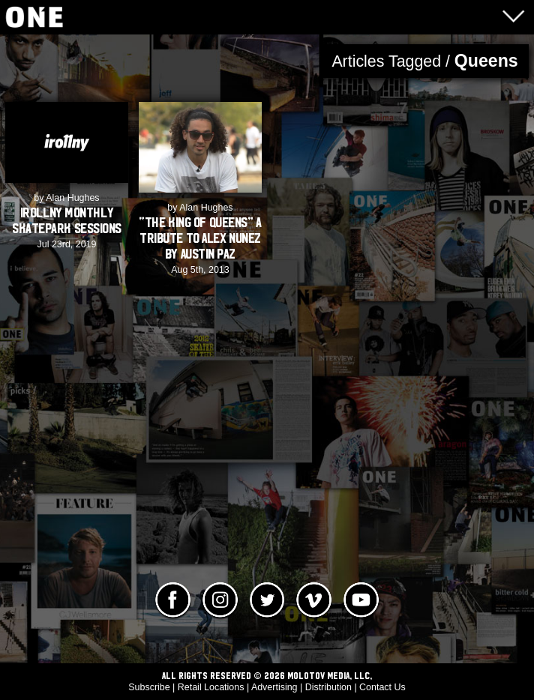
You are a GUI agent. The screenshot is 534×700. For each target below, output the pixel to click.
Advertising (274, 687)
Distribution (328, 687)
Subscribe (149, 687)
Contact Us (382, 687)
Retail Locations (211, 687)
